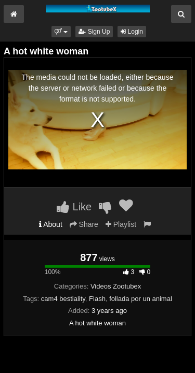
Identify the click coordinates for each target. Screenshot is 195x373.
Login (132, 31)
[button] (61, 31)
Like (74, 206)
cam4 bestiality (63, 299)
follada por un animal (140, 299)
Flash (97, 299)
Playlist (121, 224)
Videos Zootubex (115, 286)
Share (84, 224)
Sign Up (94, 31)
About (50, 224)
